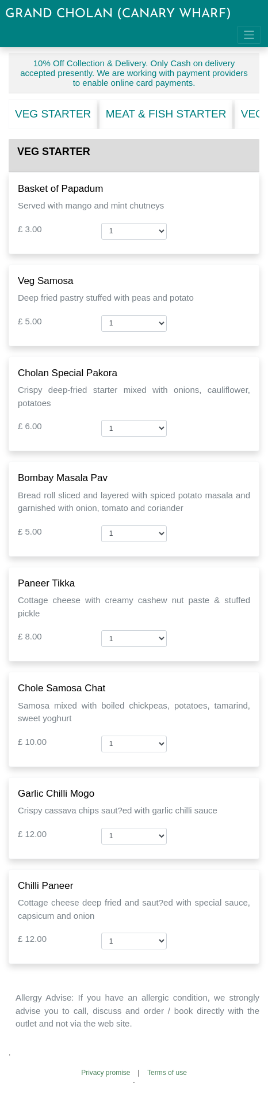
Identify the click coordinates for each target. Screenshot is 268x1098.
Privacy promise (105, 1073)
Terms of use (167, 1073)
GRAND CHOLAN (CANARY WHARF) (118, 14)
